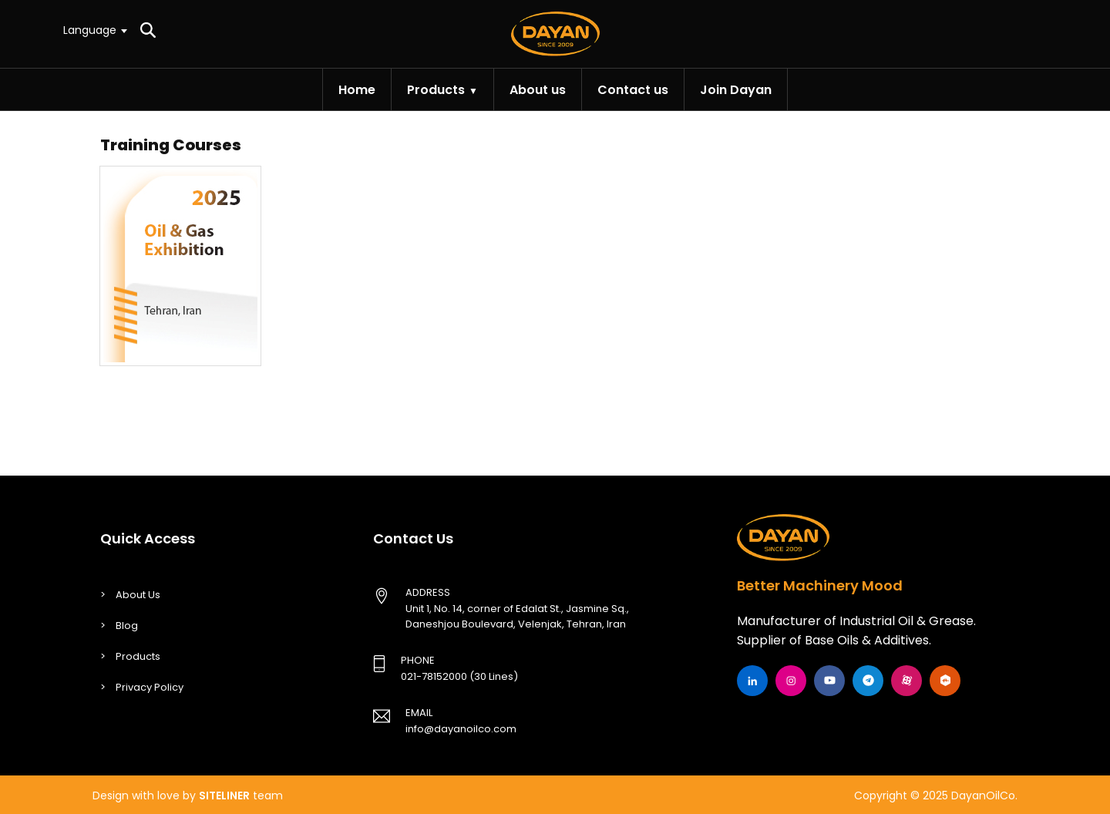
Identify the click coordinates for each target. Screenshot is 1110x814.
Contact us (632, 90)
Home (356, 90)
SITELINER (224, 795)
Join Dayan (736, 90)
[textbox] (94, 29)
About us (538, 90)
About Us (138, 594)
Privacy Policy (149, 687)
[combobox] (94, 30)
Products (436, 90)
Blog (127, 625)
